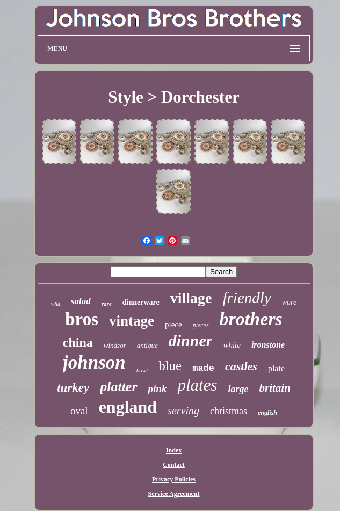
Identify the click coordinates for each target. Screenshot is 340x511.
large (238, 389)
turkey (73, 387)
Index (174, 450)
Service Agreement (173, 494)
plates (197, 385)
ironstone (268, 344)
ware (289, 302)
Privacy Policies (174, 479)
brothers (251, 319)
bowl (142, 370)
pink (157, 388)
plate (276, 368)
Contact (174, 465)
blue (170, 365)
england (128, 406)
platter (118, 386)
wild (55, 304)
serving (183, 410)
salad (81, 301)
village (191, 298)
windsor (115, 345)
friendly (247, 297)
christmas (228, 411)
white (232, 345)
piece (173, 324)
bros (81, 319)
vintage (131, 321)
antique (147, 345)
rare (107, 303)
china (78, 342)
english (267, 412)
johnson (94, 362)
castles (241, 366)
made (203, 368)
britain (274, 388)
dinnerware (141, 302)
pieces (201, 325)
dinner (191, 340)
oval (79, 410)
